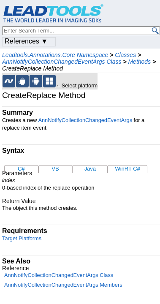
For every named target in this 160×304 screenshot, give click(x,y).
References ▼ (26, 41)
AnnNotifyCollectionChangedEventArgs (85, 120)
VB (55, 169)
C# (21, 169)
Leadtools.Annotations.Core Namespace (55, 55)
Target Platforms (21, 238)
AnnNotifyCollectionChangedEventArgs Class (61, 61)
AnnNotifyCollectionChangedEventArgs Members (63, 285)
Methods (139, 61)
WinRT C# (127, 169)
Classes (125, 55)
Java (90, 169)
